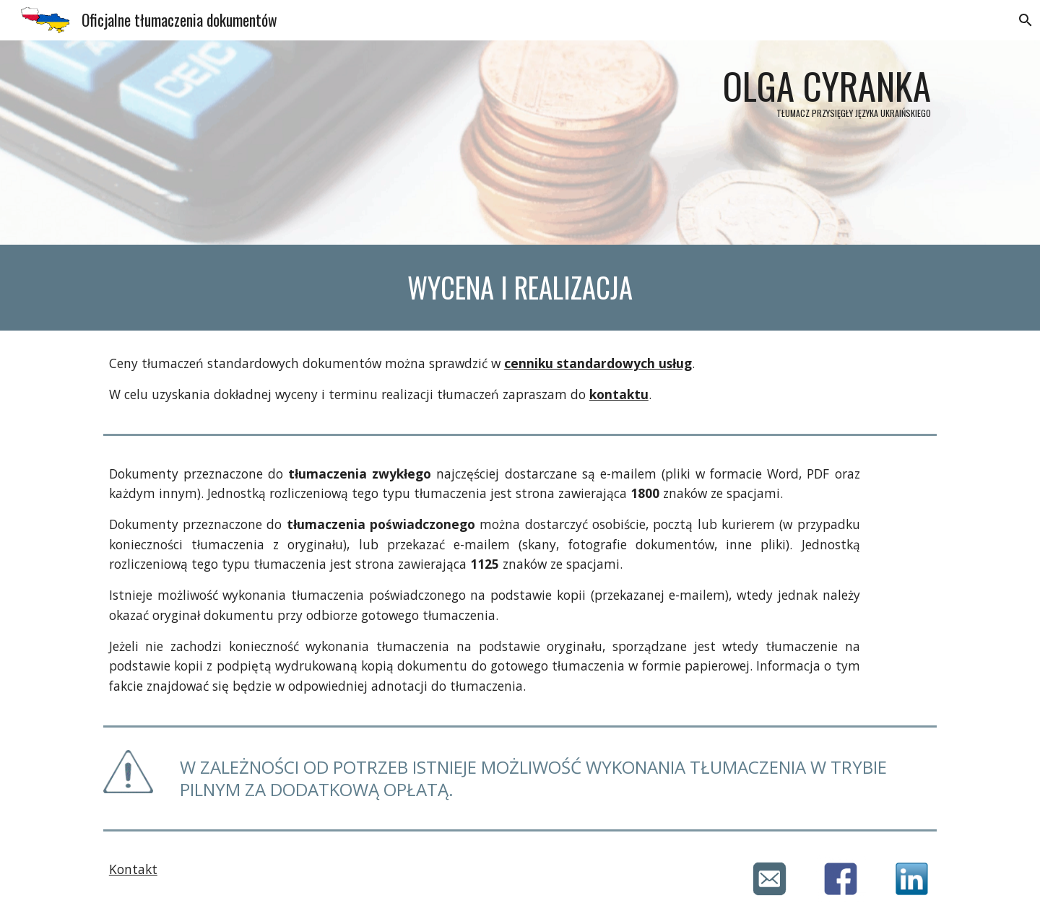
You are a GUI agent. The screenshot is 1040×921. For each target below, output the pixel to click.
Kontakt (133, 869)
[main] (520, 142)
